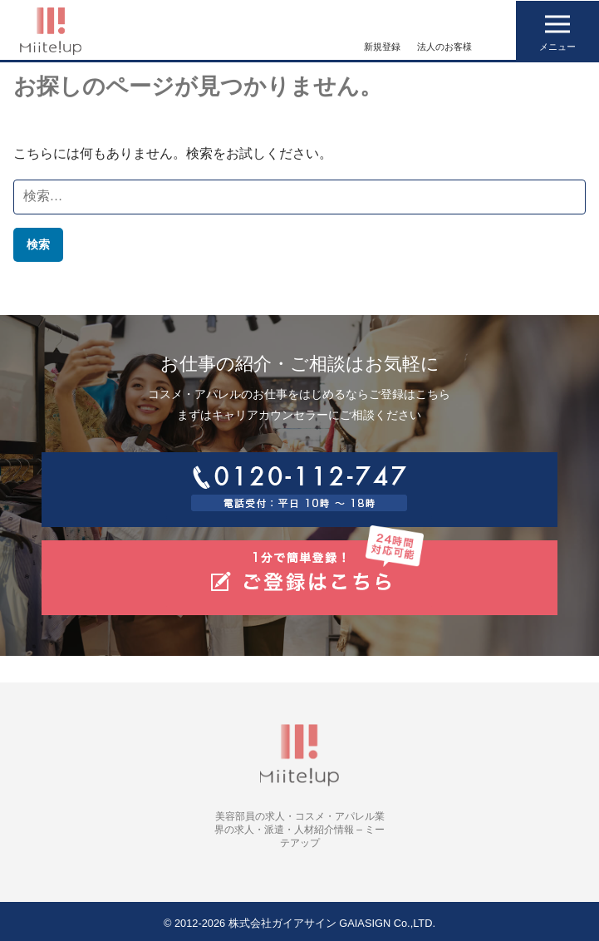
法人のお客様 (444, 47)
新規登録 (382, 47)
